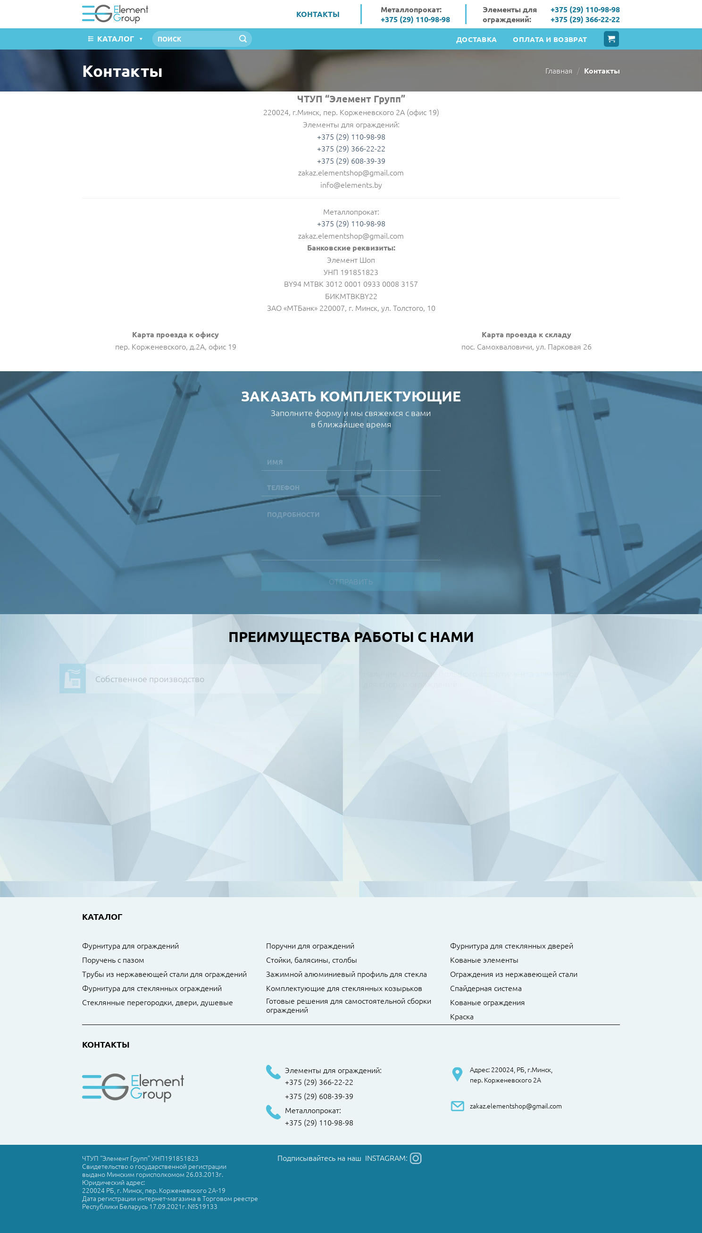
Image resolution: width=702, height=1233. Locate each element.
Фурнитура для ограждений (130, 945)
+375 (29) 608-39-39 (319, 1096)
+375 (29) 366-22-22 (585, 19)
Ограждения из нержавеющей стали (513, 974)
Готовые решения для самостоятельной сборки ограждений (348, 1005)
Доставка (476, 39)
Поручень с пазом (113, 960)
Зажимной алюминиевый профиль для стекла (346, 974)
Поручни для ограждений (310, 945)
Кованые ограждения (487, 1002)
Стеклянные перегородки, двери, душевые (157, 1002)
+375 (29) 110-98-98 (415, 19)
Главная (559, 70)
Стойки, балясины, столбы (311, 960)
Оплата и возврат (550, 39)
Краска (462, 1016)
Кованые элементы (484, 960)
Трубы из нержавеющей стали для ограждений (164, 974)
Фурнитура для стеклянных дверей (511, 945)
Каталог (120, 38)
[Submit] (243, 39)
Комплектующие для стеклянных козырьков (344, 988)
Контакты (318, 14)
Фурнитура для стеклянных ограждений (152, 988)
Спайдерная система (486, 988)
